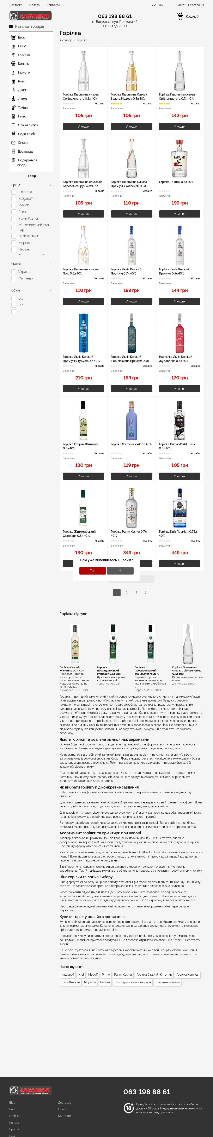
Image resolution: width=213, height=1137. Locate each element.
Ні (120, 570)
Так (93, 570)
